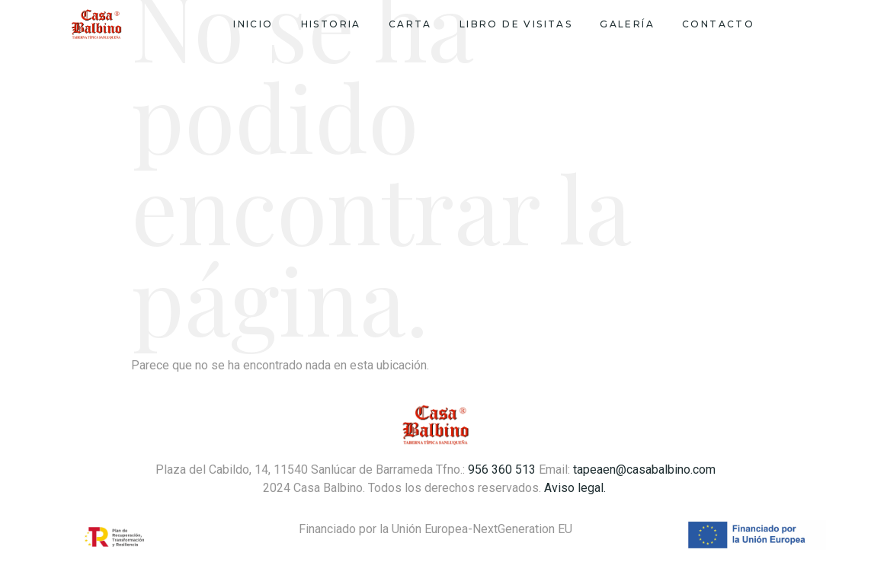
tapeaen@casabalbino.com (644, 469)
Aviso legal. (576, 488)
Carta (410, 24)
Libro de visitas (516, 24)
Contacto (718, 24)
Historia (331, 24)
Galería (627, 24)
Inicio (253, 24)
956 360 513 (502, 469)
